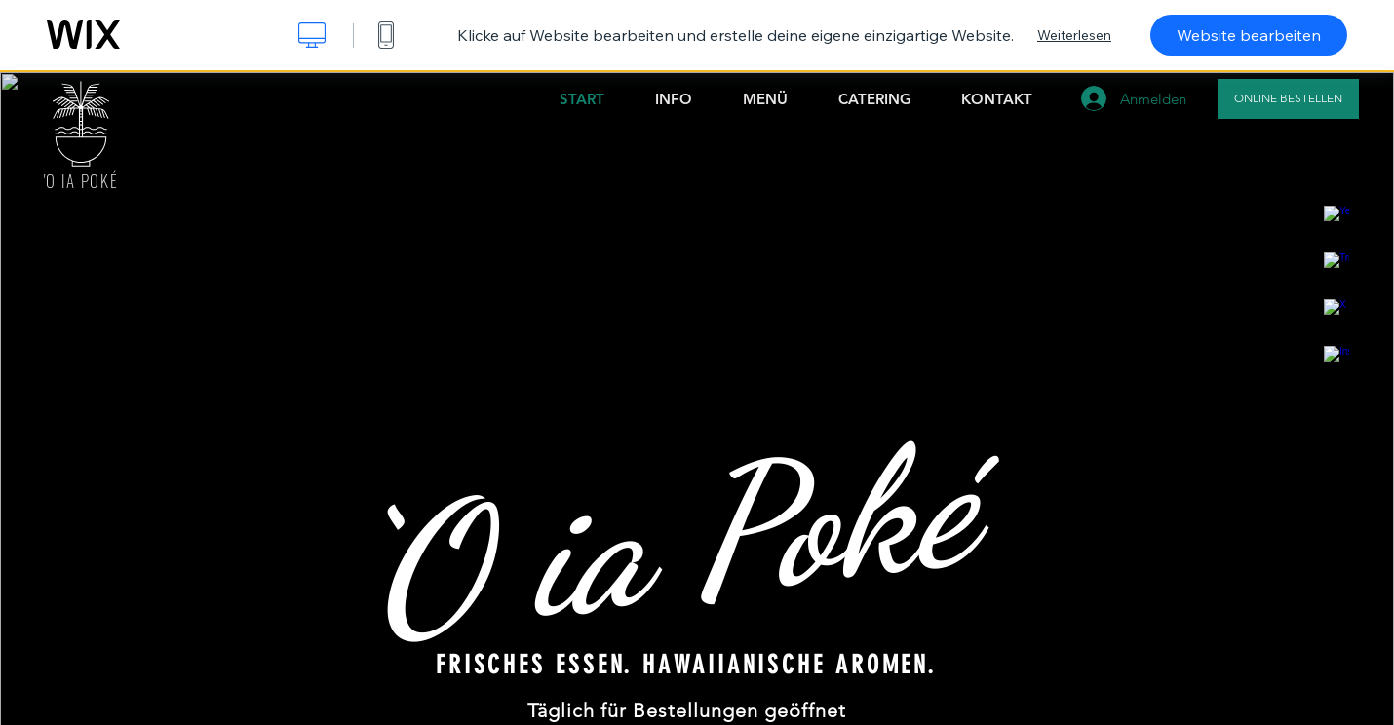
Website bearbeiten (1249, 35)
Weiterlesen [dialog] (1074, 35)
